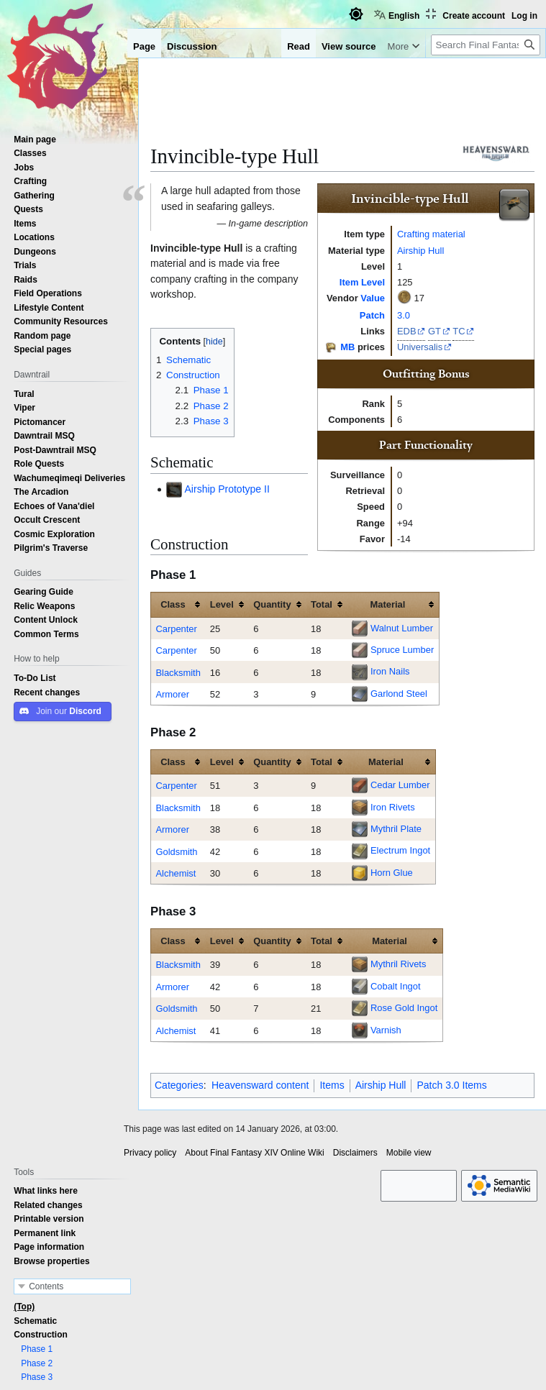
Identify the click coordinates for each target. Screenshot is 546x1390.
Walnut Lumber (401, 627)
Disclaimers (355, 1153)
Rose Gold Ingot (403, 1007)
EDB (407, 330)
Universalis (419, 346)
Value (372, 297)
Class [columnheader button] (172, 604)
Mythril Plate (396, 828)
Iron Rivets (392, 806)
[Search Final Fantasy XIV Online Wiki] (485, 45)
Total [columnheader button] (321, 604)
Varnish (385, 1029)
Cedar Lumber (400, 784)
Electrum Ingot (400, 850)
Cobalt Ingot (395, 986)
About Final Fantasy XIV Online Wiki (254, 1153)
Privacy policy (150, 1153)
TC (458, 330)
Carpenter (175, 628)
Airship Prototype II (227, 489)
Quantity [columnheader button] (272, 604)
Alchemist (175, 873)
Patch (372, 315)
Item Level (362, 282)
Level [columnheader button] (222, 604)
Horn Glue (391, 872)
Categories (179, 1085)
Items (331, 1085)
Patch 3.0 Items (451, 1085)
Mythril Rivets (398, 963)
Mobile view (409, 1153)
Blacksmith (177, 672)
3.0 (403, 315)
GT (434, 330)
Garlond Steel (398, 693)
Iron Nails (390, 671)
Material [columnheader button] (388, 604)
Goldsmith (176, 851)
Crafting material (431, 233)
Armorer (172, 694)
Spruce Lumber (402, 649)
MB (347, 346)
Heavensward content (260, 1085)
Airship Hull (420, 250)
